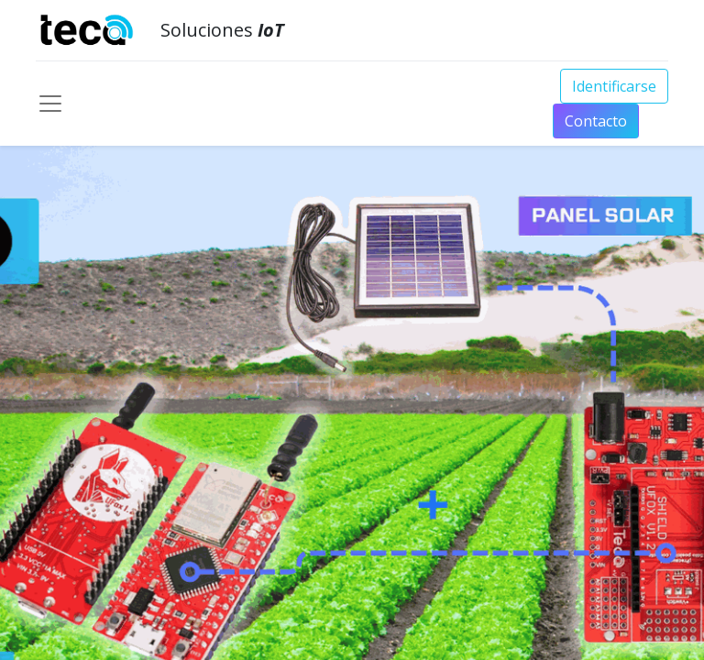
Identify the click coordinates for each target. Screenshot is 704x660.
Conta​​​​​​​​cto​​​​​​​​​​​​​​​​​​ (596, 121)
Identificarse (614, 86)
